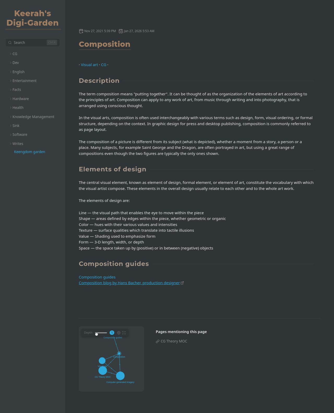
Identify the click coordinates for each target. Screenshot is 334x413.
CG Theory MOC (174, 341)
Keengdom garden (29, 151)
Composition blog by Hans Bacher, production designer (129, 282)
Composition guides (97, 277)
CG (103, 64)
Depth (88, 332)
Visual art (89, 64)
